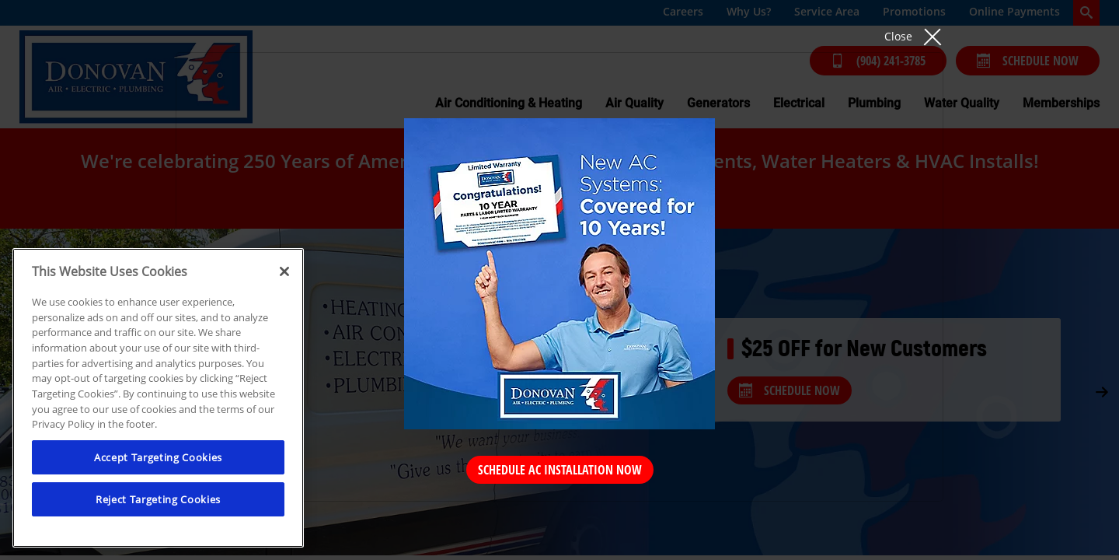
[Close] (284, 271)
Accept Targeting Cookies (158, 457)
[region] (158, 398)
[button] (913, 36)
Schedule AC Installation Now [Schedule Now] (560, 469)
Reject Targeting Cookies (158, 499)
